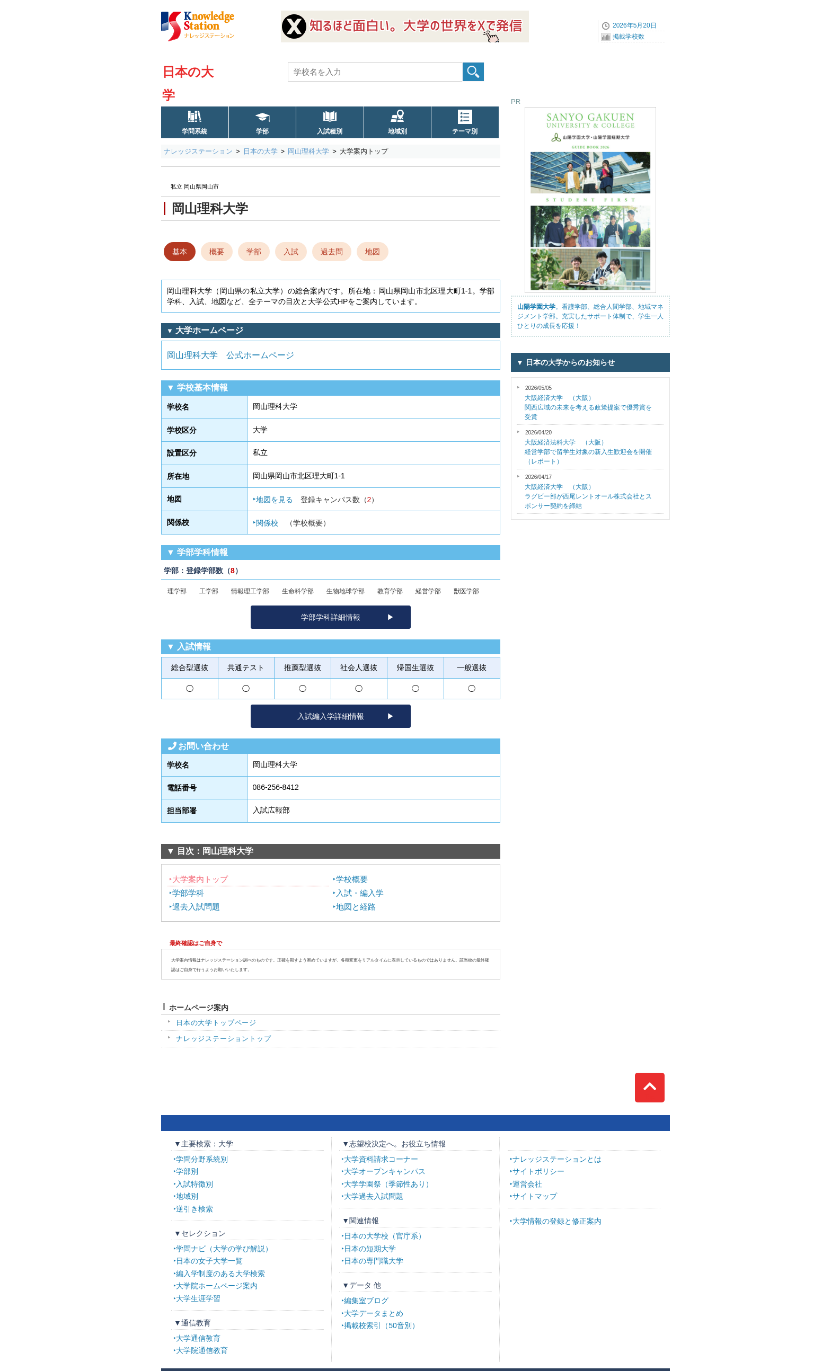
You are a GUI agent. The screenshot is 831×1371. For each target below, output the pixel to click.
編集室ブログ (366, 1300)
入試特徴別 (194, 1184)
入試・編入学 (360, 892)
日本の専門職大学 (373, 1261)
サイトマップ (534, 1196)
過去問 (332, 251)
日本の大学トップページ (216, 1023)
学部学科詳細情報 (330, 617)
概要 (216, 251)
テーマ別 (465, 131)
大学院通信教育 (202, 1350)
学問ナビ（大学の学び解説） (224, 1248)
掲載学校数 (628, 36)
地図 (372, 251)
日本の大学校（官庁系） (385, 1236)
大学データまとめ (373, 1313)
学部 (262, 131)
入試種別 (329, 131)
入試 (291, 251)
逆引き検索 (194, 1209)
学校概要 (352, 879)
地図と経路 (356, 906)
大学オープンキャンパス (385, 1171)
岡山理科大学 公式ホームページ (230, 355)
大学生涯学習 (198, 1298)
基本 (179, 251)
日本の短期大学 (370, 1248)
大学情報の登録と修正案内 (557, 1221)
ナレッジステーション (198, 151)
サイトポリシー (538, 1171)
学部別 (187, 1171)
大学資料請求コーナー (381, 1159)
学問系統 (194, 131)
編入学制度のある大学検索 (220, 1273)
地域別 (397, 131)
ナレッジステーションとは (557, 1159)
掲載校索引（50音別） (381, 1325)
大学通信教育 (198, 1338)
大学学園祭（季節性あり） (388, 1184)
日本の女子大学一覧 (209, 1261)
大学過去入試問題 (373, 1196)
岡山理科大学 (308, 151)
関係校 (293, 523)
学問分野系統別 (202, 1159)
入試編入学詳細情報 (330, 716)
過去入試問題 (196, 906)
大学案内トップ (200, 879)
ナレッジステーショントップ (223, 1039)
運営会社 (527, 1184)
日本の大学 (260, 151)
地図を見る (317, 499)
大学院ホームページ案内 (217, 1285)
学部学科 (188, 892)
